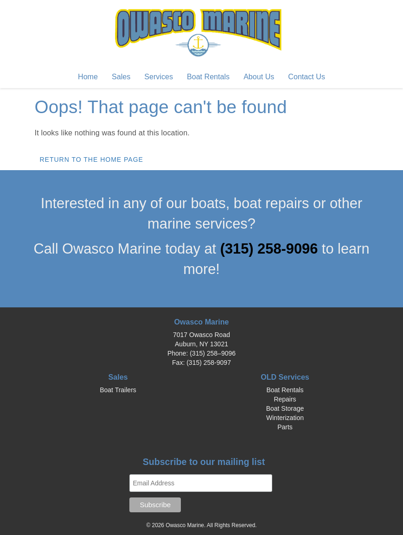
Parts (285, 427)
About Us (258, 76)
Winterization (285, 417)
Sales (121, 76)
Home (88, 76)
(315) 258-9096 (271, 249)
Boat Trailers (118, 390)
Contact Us (306, 76)
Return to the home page (91, 159)
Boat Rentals (208, 76)
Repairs (285, 399)
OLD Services (285, 377)
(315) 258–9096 (213, 353)
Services (158, 76)
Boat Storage (285, 408)
